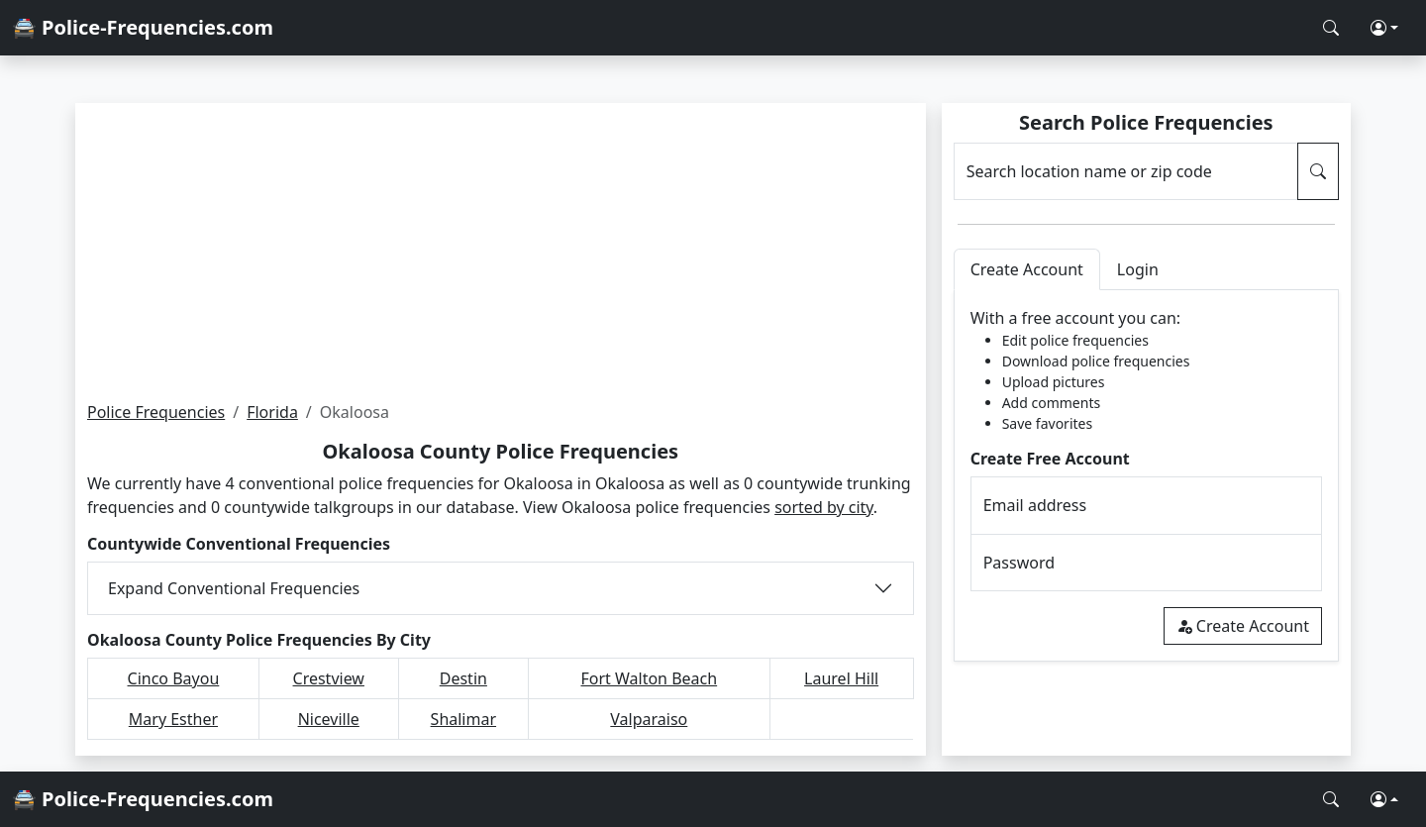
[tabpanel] (1146, 476)
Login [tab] (1138, 269)
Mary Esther (173, 719)
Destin (463, 678)
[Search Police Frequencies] (1331, 28)
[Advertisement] (500, 251)
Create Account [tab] (1026, 269)
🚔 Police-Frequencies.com (142, 27)
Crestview (328, 678)
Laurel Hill (841, 678)
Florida (272, 412)
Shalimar (463, 719)
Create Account (1242, 626)
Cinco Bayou (174, 678)
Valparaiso (648, 719)
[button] (1384, 28)
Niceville (328, 719)
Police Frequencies (156, 412)
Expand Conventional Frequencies (233, 588)
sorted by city (823, 507)
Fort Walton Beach (648, 678)
